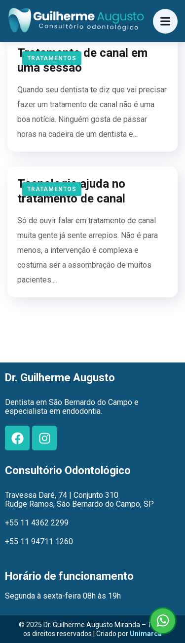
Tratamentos (51, 58)
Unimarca (146, 634)
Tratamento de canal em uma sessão (82, 60)
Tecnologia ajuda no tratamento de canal (71, 191)
